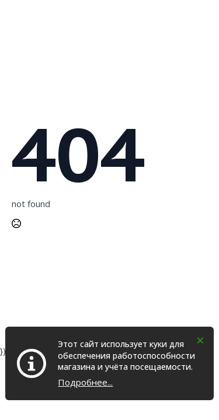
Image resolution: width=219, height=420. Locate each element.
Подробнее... (85, 382)
